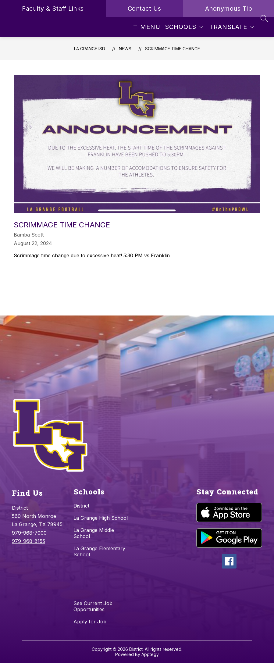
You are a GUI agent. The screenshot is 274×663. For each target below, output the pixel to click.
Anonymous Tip (228, 8)
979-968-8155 (28, 541)
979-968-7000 (29, 533)
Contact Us (144, 8)
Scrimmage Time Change (172, 48)
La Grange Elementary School (99, 551)
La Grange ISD (89, 48)
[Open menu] (146, 27)
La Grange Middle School (93, 533)
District (81, 506)
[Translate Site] (232, 27)
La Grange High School (100, 518)
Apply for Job (89, 621)
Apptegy (150, 654)
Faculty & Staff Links (53, 8)
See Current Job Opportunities (92, 606)
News (125, 48)
